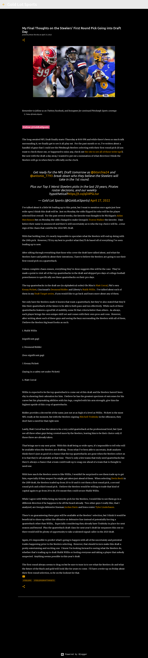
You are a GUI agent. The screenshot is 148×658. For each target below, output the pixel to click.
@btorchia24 (100, 172)
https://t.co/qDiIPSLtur (83, 194)
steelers (27, 580)
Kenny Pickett (29, 289)
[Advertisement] (74, 627)
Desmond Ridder (59, 289)
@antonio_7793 (41, 176)
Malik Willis (88, 289)
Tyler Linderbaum (104, 507)
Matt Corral (102, 285)
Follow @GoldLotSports (36, 127)
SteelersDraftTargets (44, 580)
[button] (23, 40)
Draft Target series (44, 293)
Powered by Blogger (74, 654)
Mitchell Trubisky (89, 417)
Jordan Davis (71, 507)
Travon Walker (96, 219)
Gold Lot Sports (22, 4)
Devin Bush (117, 478)
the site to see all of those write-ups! (103, 151)
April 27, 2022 (100, 200)
